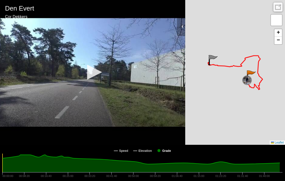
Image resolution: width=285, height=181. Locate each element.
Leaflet (277, 142)
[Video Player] (92, 72)
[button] (93, 72)
